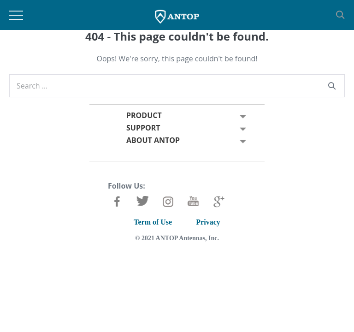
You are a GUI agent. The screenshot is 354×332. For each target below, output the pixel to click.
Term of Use (153, 222)
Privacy (208, 222)
